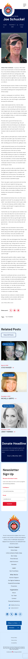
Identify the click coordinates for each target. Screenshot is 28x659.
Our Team (14, 595)
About (14, 592)
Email (4, 495)
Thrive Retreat (14, 558)
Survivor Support (14, 577)
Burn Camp (14, 556)
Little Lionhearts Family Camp (14, 553)
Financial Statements (14, 601)
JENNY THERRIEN (7, 432)
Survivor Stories (8, 344)
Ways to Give (12, 623)
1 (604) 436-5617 (14, 608)
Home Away (14, 550)
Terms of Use (14, 640)
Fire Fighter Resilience (14, 580)
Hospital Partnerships (14, 583)
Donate (11, 627)
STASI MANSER (6, 368)
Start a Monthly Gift (14, 456)
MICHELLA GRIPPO (7, 398)
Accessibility (14, 643)
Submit (9, 504)
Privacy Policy (14, 637)
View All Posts (9, 335)
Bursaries (14, 564)
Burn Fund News (14, 571)
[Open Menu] (24, 5)
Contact (14, 598)
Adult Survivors (14, 561)
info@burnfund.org (14, 605)
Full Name (6, 488)
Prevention (14, 586)
